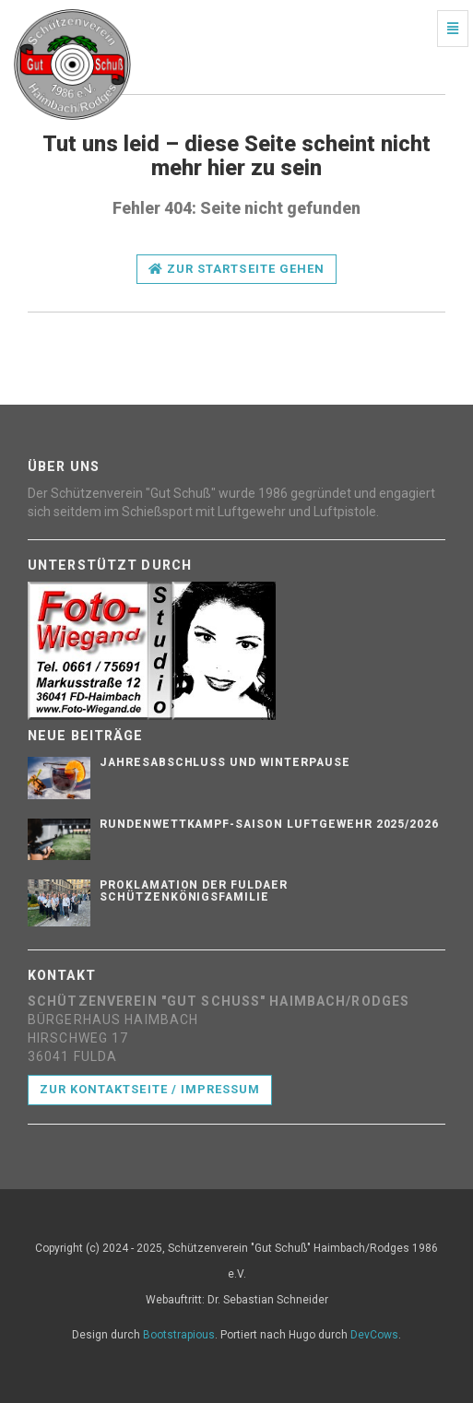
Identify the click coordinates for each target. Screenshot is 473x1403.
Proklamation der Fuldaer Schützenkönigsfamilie (194, 890)
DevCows (374, 1334)
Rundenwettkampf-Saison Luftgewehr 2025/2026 (269, 824)
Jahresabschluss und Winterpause (225, 762)
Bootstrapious (179, 1334)
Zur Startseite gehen (236, 269)
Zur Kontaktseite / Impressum (150, 1089)
